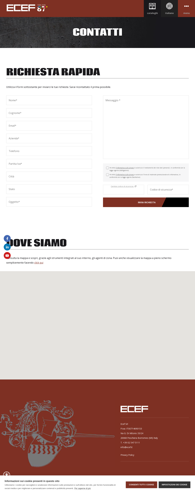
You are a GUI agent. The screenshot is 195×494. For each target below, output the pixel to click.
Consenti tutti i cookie (141, 485)
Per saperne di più (82, 488)
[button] (6, 475)
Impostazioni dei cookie (174, 485)
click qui (38, 262)
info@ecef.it (126, 447)
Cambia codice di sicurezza (123, 186)
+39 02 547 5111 (131, 442)
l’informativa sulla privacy (125, 168)
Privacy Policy (127, 454)
